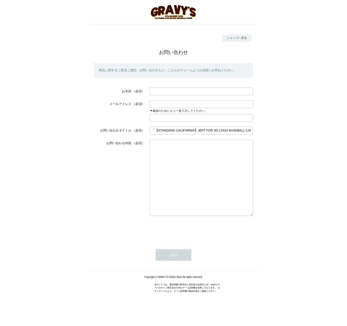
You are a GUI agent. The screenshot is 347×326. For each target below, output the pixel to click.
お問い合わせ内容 (118, 143)
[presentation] (186, 244)
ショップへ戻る (237, 37)
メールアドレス (120, 104)
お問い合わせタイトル (115, 130)
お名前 (126, 91)
